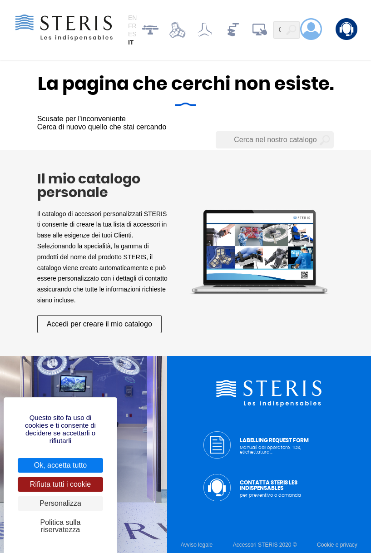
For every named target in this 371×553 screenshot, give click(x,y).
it (131, 43)
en (132, 17)
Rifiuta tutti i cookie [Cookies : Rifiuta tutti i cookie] (60, 484)
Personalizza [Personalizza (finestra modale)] (60, 503)
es (132, 34)
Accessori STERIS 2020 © (265, 545)
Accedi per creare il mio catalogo (99, 324)
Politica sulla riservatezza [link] (60, 525)
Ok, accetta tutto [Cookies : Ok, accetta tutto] (60, 465)
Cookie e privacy (337, 545)
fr (132, 26)
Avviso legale (197, 545)
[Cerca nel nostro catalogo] (275, 139)
